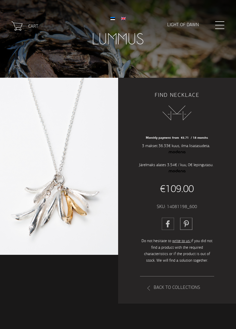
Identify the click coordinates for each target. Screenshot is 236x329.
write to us (181, 240)
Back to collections (177, 287)
